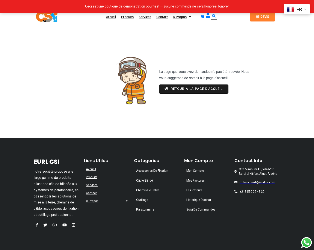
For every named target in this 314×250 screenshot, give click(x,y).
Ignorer (223, 6)
